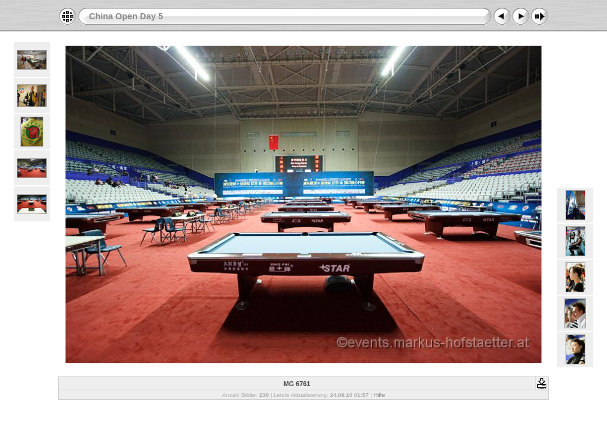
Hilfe (379, 395)
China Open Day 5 (126, 16)
